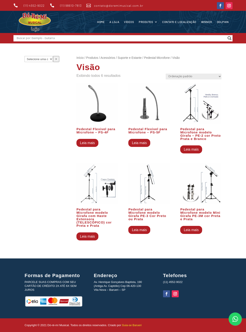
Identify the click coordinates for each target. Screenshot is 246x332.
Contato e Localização (179, 22)
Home (101, 22)
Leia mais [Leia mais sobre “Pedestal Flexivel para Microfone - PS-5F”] (139, 143)
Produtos (146, 22)
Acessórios (108, 57)
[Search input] (121, 38)
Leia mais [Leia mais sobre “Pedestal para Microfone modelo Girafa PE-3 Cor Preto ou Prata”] (139, 230)
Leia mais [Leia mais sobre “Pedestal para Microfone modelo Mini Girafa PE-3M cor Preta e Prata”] (191, 230)
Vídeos (129, 22)
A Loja (114, 22)
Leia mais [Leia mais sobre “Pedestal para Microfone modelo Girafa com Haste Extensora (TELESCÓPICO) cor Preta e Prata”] (87, 236)
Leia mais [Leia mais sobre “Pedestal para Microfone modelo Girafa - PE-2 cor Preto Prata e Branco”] (191, 149)
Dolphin (223, 22)
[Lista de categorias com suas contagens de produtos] (39, 59)
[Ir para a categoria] (56, 59)
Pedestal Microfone (157, 57)
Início (80, 57)
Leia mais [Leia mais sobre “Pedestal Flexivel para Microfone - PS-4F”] (87, 143)
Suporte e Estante (130, 57)
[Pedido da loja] (193, 76)
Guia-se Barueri (131, 325)
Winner (206, 22)
